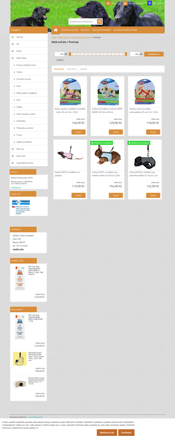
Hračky (19, 71)
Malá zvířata (22, 57)
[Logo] (78, 9)
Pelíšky (19, 106)
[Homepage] (57, 29)
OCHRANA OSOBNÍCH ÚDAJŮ (125, 30)
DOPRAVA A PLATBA (69, 30)
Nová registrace (135, 3)
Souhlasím (126, 432)
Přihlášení (116, 3)
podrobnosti (16, 187)
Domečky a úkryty (24, 78)
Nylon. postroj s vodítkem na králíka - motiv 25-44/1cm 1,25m (70, 110)
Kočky (19, 51)
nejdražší (83, 68)
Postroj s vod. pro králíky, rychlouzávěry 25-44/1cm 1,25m (143, 110)
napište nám (18, 249)
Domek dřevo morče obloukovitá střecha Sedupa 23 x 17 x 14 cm (36, 381)
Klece (19, 85)
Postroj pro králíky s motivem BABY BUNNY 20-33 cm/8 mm (107, 110)
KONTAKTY (85, 30)
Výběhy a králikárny (24, 141)
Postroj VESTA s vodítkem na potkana (67, 174)
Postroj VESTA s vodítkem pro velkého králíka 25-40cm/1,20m (106, 174)
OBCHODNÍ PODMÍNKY (101, 30)
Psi (18, 44)
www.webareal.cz (36, 417)
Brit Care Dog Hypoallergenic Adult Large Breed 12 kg (35, 318)
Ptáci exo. (20, 148)
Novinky (20, 37)
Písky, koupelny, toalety (26, 113)
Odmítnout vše (106, 432)
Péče (18, 99)
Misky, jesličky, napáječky (27, 92)
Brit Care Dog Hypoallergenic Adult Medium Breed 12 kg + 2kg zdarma (35, 270)
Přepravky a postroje (25, 127)
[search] (99, 21)
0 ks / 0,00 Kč (158, 3)
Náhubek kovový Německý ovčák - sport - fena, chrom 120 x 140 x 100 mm (36, 356)
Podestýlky (21, 120)
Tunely (19, 134)
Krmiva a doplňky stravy (26, 64)
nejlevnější (71, 68)
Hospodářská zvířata (25, 162)
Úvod (54, 37)
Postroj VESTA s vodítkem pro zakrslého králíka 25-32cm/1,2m (143, 174)
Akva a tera (21, 155)
